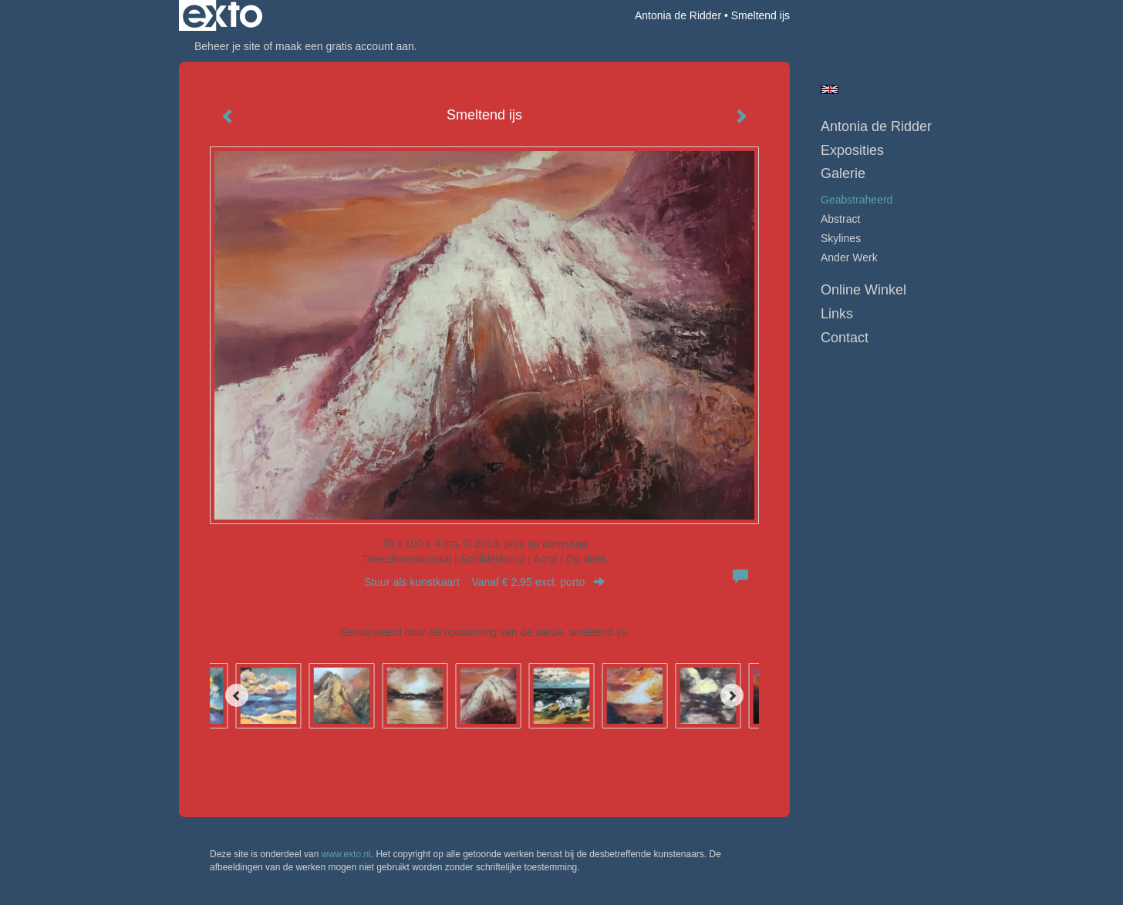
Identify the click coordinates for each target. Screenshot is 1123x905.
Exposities (852, 150)
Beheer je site (227, 46)
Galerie (843, 173)
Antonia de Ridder (678, 15)
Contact (844, 337)
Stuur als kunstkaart (484, 582)
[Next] (732, 695)
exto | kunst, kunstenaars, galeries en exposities (222, 15)
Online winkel (863, 290)
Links (837, 313)
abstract (840, 219)
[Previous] (236, 695)
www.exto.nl (346, 854)
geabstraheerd (856, 199)
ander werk (849, 257)
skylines (841, 238)
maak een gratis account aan (344, 46)
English (829, 89)
